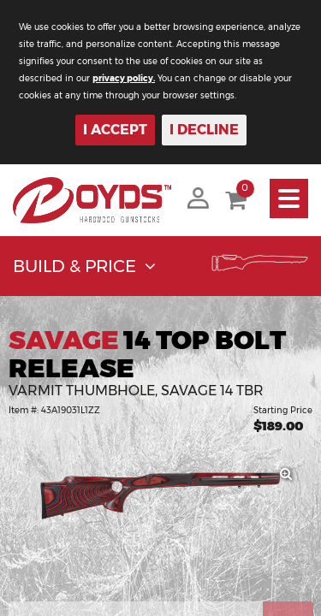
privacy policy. (123, 78)
